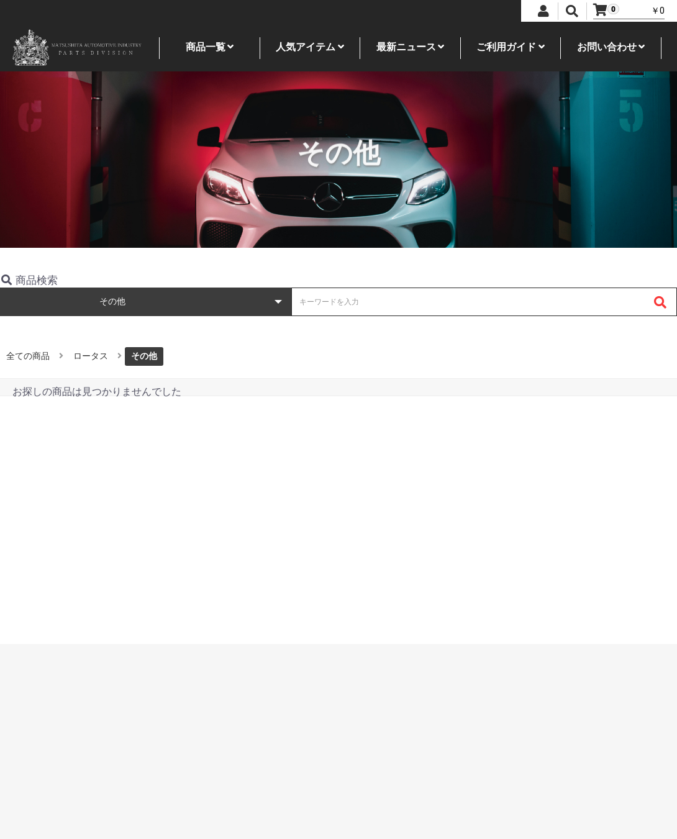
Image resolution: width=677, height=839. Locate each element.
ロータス (90, 356)
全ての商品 (28, 356)
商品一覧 (210, 47)
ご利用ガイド (510, 47)
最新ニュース (410, 47)
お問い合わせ (611, 47)
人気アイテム (310, 47)
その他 (144, 356)
